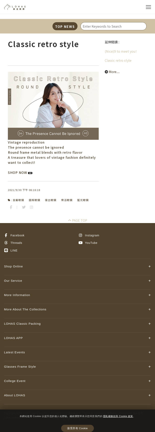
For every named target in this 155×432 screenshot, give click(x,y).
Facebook (14, 235)
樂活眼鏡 (66, 200)
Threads (13, 243)
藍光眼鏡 (83, 200)
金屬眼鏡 (18, 200)
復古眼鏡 (50, 200)
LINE (11, 250)
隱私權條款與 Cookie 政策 (118, 416)
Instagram (89, 235)
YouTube (88, 243)
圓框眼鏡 (34, 200)
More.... (114, 71)
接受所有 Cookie (77, 428)
